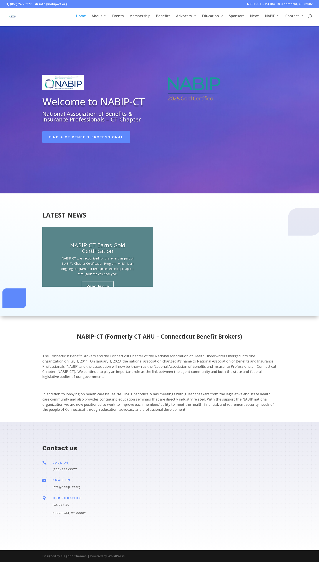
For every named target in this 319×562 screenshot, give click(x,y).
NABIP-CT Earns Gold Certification (97, 248)
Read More (97, 286)
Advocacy (184, 17)
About (97, 17)
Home (81, 17)
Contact (292, 17)
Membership (139, 17)
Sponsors (237, 17)
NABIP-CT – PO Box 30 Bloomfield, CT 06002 (279, 4)
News (254, 17)
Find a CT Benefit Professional (86, 137)
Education (210, 17)
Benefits (163, 17)
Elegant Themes (74, 556)
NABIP (270, 17)
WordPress (116, 556)
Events (118, 17)
